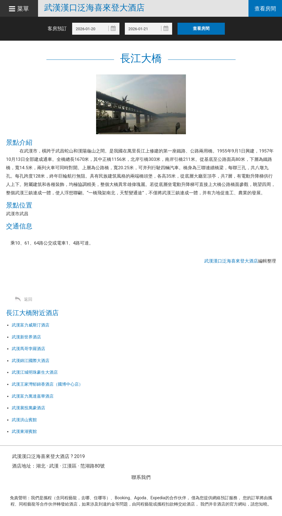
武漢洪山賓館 (24, 419)
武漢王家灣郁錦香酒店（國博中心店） (47, 384)
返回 (28, 299)
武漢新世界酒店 (26, 337)
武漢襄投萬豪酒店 (28, 407)
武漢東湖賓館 (24, 431)
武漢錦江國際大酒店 (30, 360)
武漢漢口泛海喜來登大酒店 (94, 8)
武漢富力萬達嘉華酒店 (33, 396)
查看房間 (265, 8)
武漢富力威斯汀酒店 (30, 325)
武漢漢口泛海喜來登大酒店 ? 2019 (48, 456)
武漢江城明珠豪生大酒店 (35, 372)
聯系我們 (141, 477)
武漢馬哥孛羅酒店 (28, 348)
